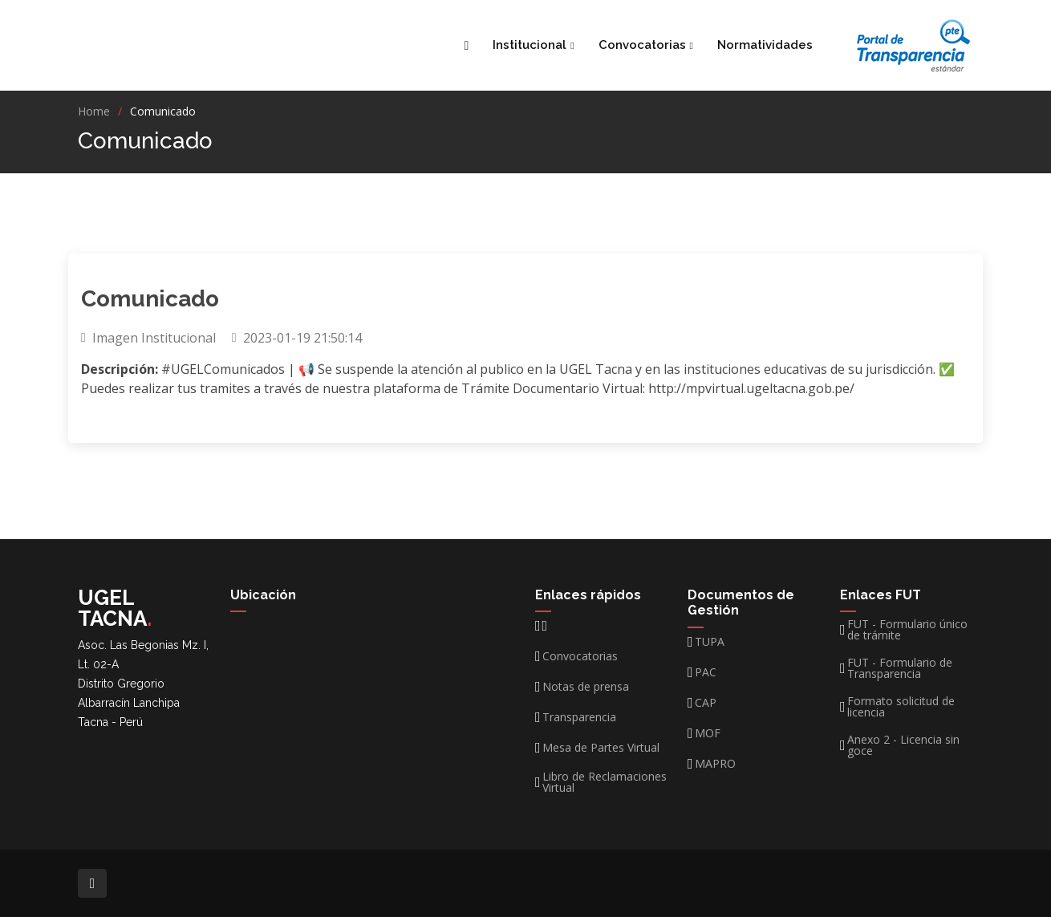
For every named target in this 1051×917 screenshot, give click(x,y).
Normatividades (765, 45)
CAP (705, 702)
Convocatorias (580, 656)
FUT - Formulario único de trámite (907, 630)
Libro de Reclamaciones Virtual (604, 782)
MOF (707, 733)
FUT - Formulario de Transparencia (899, 668)
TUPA (709, 641)
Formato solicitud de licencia (901, 707)
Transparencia (579, 717)
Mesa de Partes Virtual (600, 747)
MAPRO (715, 763)
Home (94, 111)
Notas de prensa (585, 686)
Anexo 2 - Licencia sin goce (903, 745)
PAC (705, 672)
